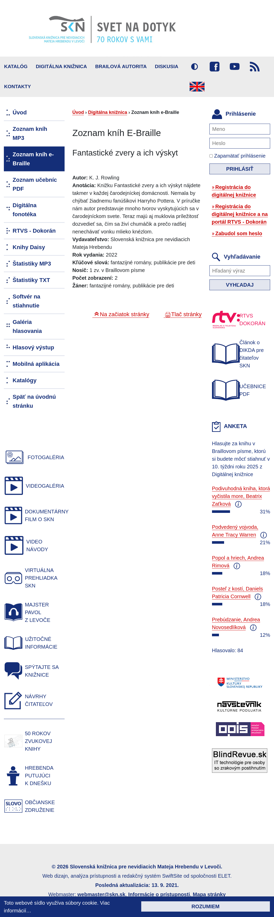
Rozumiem (205, 906)
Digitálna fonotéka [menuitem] (25, 209)
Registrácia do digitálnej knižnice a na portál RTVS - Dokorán (240, 214)
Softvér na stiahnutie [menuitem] (26, 301)
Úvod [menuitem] (20, 112)
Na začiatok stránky (124, 314)
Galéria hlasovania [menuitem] (27, 326)
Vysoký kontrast (194, 67)
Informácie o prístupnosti (159, 894)
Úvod (78, 112)
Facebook (215, 67)
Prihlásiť (239, 169)
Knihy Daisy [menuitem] (29, 247)
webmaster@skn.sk (101, 894)
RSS (255, 67)
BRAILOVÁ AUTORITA (121, 66)
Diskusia (166, 66)
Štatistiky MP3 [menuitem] (32, 263)
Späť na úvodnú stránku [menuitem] (34, 401)
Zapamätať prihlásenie (237, 156)
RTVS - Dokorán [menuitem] (34, 231)
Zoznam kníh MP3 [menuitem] (30, 133)
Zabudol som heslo (238, 233)
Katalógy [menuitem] (25, 380)
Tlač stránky (186, 314)
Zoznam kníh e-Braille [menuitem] (33, 159)
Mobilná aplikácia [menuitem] (36, 364)
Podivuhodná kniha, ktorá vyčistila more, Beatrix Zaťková (241, 496)
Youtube (235, 67)
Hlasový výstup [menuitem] (33, 347)
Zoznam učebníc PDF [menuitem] (35, 184)
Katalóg (16, 66)
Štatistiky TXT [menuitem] (31, 280)
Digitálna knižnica (61, 66)
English (197, 87)
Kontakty (17, 86)
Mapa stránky (209, 894)
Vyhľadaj (240, 285)
